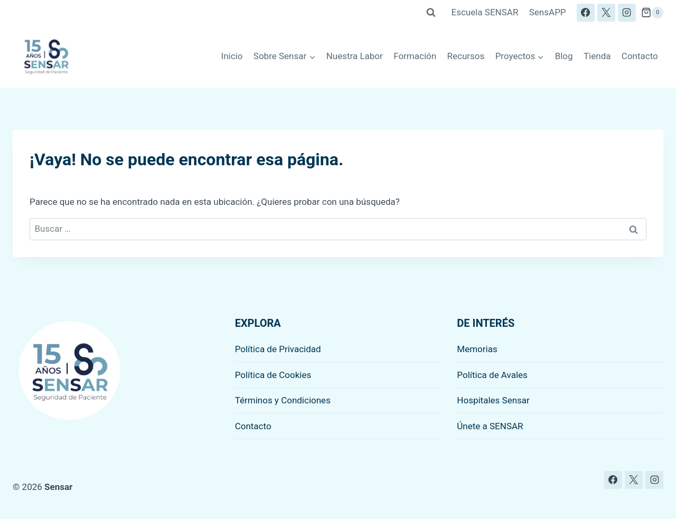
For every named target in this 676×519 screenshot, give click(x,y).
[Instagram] (627, 13)
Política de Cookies (273, 375)
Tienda (597, 56)
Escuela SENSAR (485, 12)
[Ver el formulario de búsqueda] (430, 12)
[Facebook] (586, 13)
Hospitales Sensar (493, 400)
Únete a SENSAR (490, 426)
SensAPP (547, 12)
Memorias (477, 349)
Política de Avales (492, 375)
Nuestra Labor (354, 56)
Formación (414, 56)
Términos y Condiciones (283, 400)
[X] (606, 13)
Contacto (640, 56)
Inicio (232, 56)
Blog (564, 56)
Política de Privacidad (278, 349)
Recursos (466, 56)
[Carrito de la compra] (652, 12)
